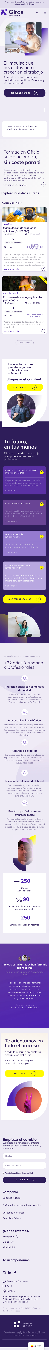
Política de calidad (12, 1296)
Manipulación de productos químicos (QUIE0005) (19, 229)
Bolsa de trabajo (12, 1197)
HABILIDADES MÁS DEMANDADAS (14, 535)
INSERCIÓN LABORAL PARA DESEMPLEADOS (18, 566)
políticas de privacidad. (23, 1173)
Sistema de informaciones (15, 1301)
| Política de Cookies (30, 1296)
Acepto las (19, 1173)
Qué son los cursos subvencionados (22, 1205)
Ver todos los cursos (13, 1212)
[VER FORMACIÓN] (43, 269)
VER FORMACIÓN (11, 269)
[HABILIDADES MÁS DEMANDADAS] (42, 537)
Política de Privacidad (13, 1299)
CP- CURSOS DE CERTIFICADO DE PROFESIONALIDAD (21, 471)
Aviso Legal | (31, 1299)
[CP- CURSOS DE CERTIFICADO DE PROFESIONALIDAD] (42, 472)
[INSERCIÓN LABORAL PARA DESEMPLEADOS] (42, 568)
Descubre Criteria (12, 1218)
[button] (45, 13)
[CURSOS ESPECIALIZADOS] (42, 504)
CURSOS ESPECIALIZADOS (17, 503)
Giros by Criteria (27, 1324)
